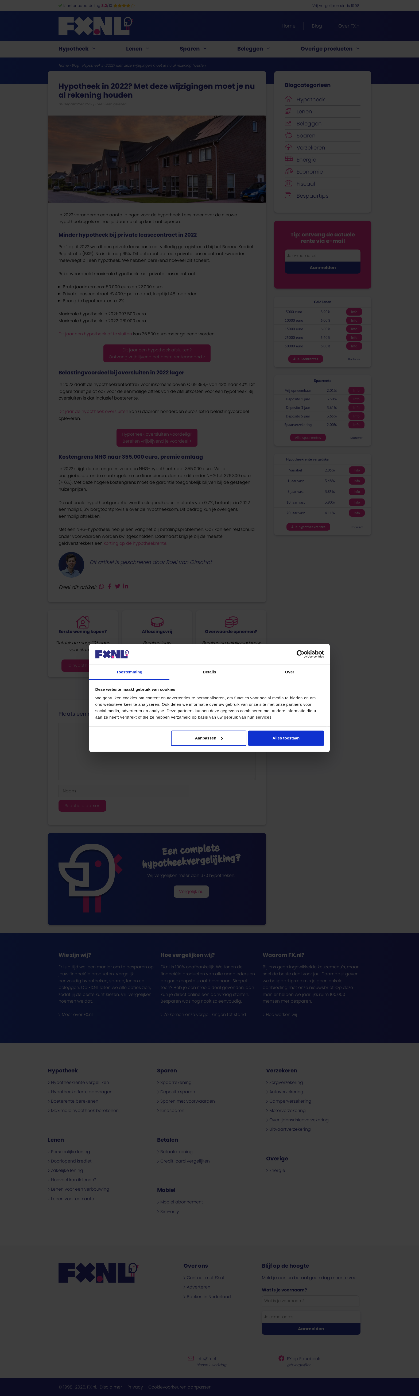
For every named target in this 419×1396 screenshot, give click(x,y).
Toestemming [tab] (129, 672)
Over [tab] (289, 672)
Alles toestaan (286, 738)
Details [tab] (209, 672)
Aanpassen (209, 738)
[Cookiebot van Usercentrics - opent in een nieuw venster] (300, 654)
